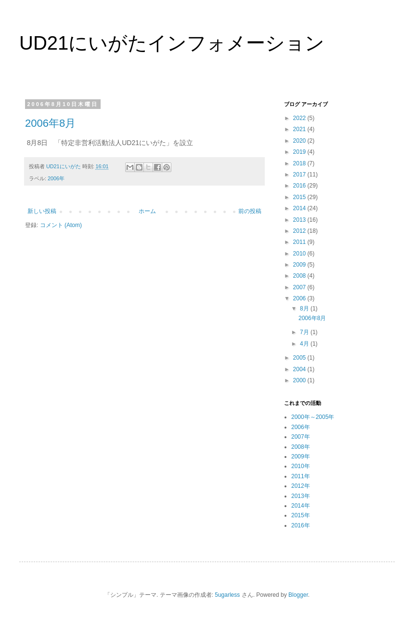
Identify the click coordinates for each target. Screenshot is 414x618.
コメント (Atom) (61, 225)
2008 (300, 275)
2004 (300, 369)
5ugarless (227, 594)
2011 (300, 242)
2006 (300, 298)
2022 (300, 118)
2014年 (300, 505)
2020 (300, 140)
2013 (300, 219)
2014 (300, 208)
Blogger (298, 594)
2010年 (300, 466)
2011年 (300, 476)
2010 (300, 253)
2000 (300, 380)
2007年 (300, 436)
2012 (300, 231)
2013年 (300, 496)
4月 (305, 343)
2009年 (300, 456)
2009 (300, 264)
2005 (300, 357)
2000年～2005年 (312, 417)
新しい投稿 (41, 211)
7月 (305, 332)
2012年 (300, 486)
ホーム (147, 211)
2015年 (300, 515)
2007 (300, 287)
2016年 (300, 525)
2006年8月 (50, 123)
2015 (300, 197)
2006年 (56, 178)
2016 (300, 185)
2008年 (300, 446)
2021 (300, 129)
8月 (305, 308)
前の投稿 (249, 211)
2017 (300, 174)
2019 (300, 151)
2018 (300, 163)
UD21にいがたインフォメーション (171, 43)
